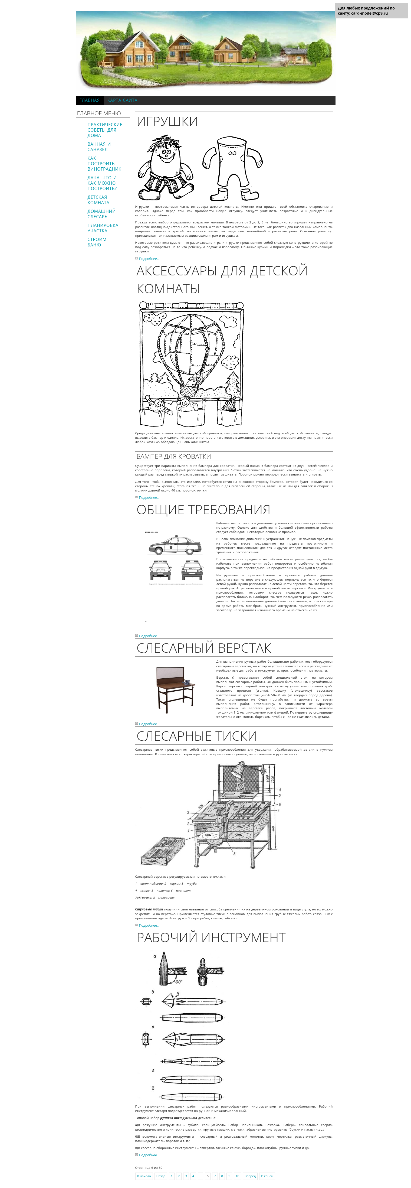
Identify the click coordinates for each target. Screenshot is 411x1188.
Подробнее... (149, 258)
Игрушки (167, 121)
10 (237, 1176)
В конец (267, 1176)
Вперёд (250, 1176)
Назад (161, 1176)
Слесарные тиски (197, 735)
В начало (144, 1176)
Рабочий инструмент (211, 937)
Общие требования (204, 509)
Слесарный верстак (204, 647)
